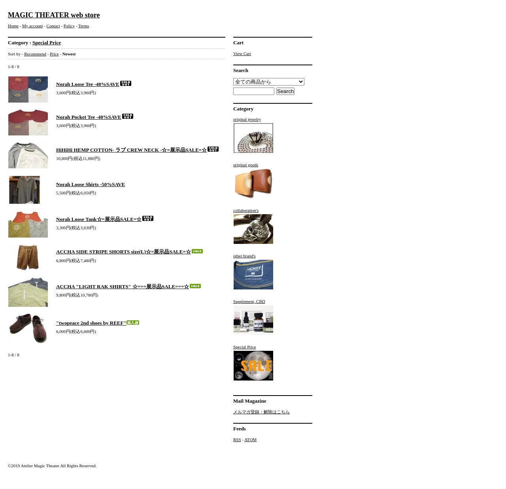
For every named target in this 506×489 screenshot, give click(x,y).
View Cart (242, 53)
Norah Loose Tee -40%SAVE (94, 84)
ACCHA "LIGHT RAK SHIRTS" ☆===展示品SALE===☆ (129, 286)
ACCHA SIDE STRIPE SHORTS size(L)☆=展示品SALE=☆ (130, 252)
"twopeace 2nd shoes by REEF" (97, 323)
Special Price (46, 43)
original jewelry (253, 135)
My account (32, 25)
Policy (69, 25)
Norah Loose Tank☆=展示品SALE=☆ (105, 219)
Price (54, 53)
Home (13, 25)
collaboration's (253, 226)
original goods (253, 180)
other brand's (253, 271)
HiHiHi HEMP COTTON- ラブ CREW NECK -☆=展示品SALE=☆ (137, 150)
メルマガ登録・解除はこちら (261, 411)
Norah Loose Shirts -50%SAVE (90, 184)
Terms (83, 25)
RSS (237, 439)
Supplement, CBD (253, 317)
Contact (53, 25)
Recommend (35, 53)
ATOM (250, 439)
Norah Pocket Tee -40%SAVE (95, 117)
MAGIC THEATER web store (54, 15)
